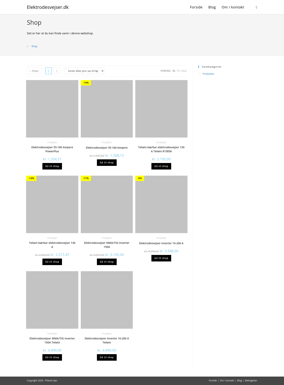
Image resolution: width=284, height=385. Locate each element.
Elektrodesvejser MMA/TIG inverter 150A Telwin (52, 340)
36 (173, 70)
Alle (184, 70)
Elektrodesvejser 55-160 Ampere (107, 147)
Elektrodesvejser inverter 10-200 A (161, 243)
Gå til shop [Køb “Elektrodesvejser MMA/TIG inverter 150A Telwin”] (52, 357)
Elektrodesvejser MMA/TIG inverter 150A (106, 245)
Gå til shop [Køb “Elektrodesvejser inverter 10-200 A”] (161, 258)
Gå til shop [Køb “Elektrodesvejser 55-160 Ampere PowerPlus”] (52, 166)
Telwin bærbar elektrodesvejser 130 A (52, 245)
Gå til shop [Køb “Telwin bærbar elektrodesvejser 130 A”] (52, 261)
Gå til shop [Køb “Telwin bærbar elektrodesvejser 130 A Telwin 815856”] (161, 166)
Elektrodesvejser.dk (48, 7)
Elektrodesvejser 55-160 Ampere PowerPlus (52, 149)
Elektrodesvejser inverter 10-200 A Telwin (107, 340)
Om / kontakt (227, 380)
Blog (239, 380)
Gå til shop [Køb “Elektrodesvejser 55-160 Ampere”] (107, 162)
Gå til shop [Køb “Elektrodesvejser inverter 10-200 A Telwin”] (107, 357)
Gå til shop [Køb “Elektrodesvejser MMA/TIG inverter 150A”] (107, 261)
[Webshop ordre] (84, 71)
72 (178, 70)
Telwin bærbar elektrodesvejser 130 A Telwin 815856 (161, 149)
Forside (213, 380)
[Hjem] (27, 46)
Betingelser (251, 380)
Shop (34, 46)
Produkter (52, 142)
